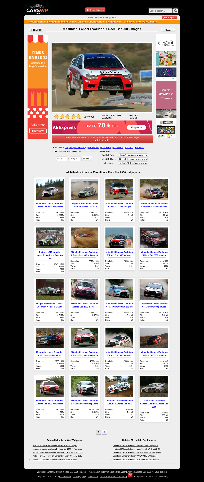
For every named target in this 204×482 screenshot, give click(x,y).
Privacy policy (79, 476)
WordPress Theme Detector (113, 476)
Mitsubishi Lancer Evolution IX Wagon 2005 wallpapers (136, 459)
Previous (36, 29)
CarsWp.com (65, 476)
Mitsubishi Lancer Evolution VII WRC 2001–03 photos (135, 445)
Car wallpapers (35, 22)
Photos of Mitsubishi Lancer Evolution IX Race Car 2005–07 (58, 452)
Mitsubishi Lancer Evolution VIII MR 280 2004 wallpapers (137, 452)
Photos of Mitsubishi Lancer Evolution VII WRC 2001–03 (136, 449)
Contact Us (93, 476)
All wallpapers (95, 22)
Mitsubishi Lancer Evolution (72, 22)
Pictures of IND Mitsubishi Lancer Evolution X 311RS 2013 (57, 456)
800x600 (129, 147)
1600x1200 (93, 147)
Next (168, 29)
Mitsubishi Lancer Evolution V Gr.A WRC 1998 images (135, 456)
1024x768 (118, 147)
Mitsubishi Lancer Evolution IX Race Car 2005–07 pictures (57, 449)
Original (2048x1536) (75, 147)
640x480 (139, 147)
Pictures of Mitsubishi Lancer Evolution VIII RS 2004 (55, 459)
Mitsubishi (51, 22)
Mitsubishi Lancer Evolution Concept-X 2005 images (55, 445)
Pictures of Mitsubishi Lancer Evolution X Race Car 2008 (50, 255)
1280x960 (106, 147)
